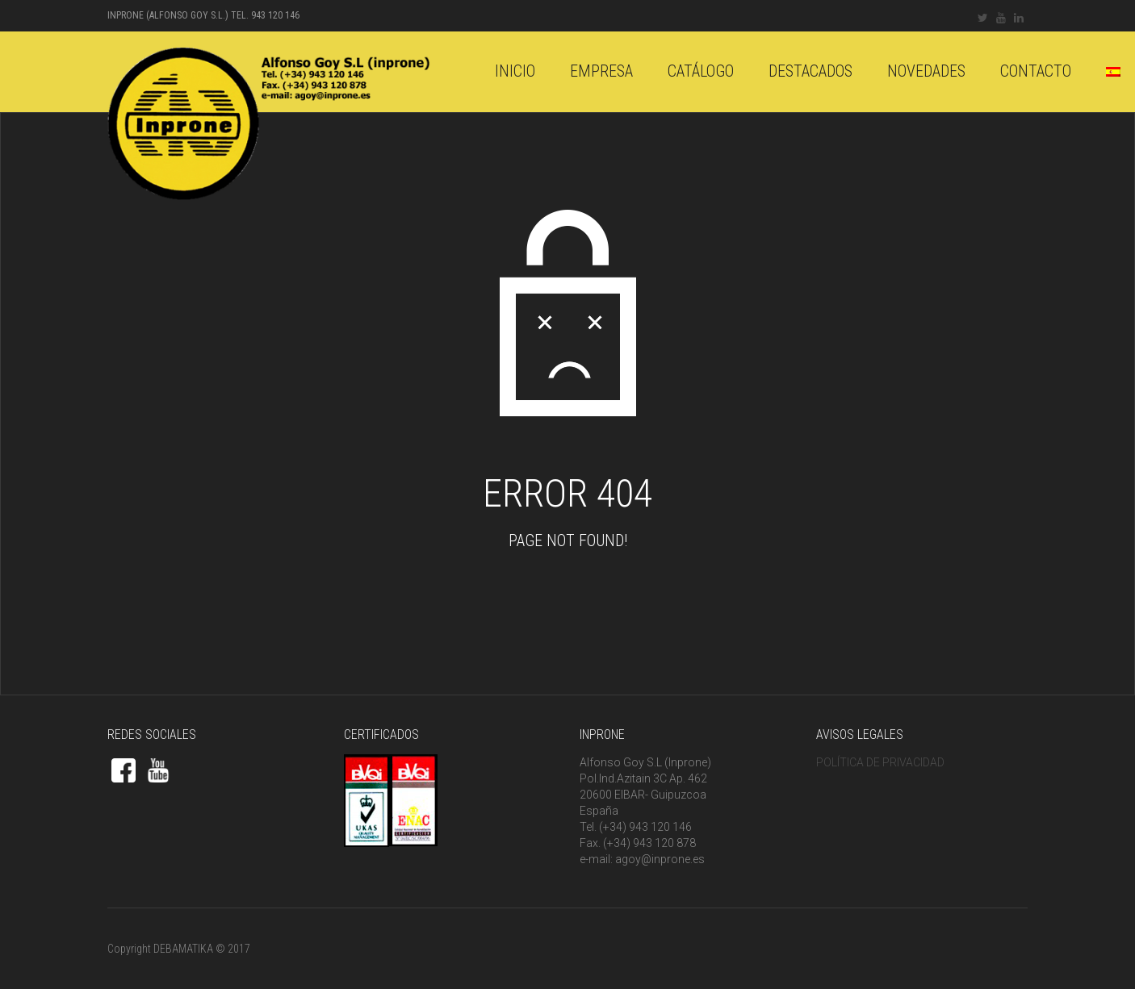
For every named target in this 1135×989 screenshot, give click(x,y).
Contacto (1035, 71)
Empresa (601, 71)
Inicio (515, 71)
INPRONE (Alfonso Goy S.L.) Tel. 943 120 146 (203, 15)
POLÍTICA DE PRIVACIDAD (880, 762)
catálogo (701, 71)
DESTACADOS (810, 71)
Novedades (926, 71)
